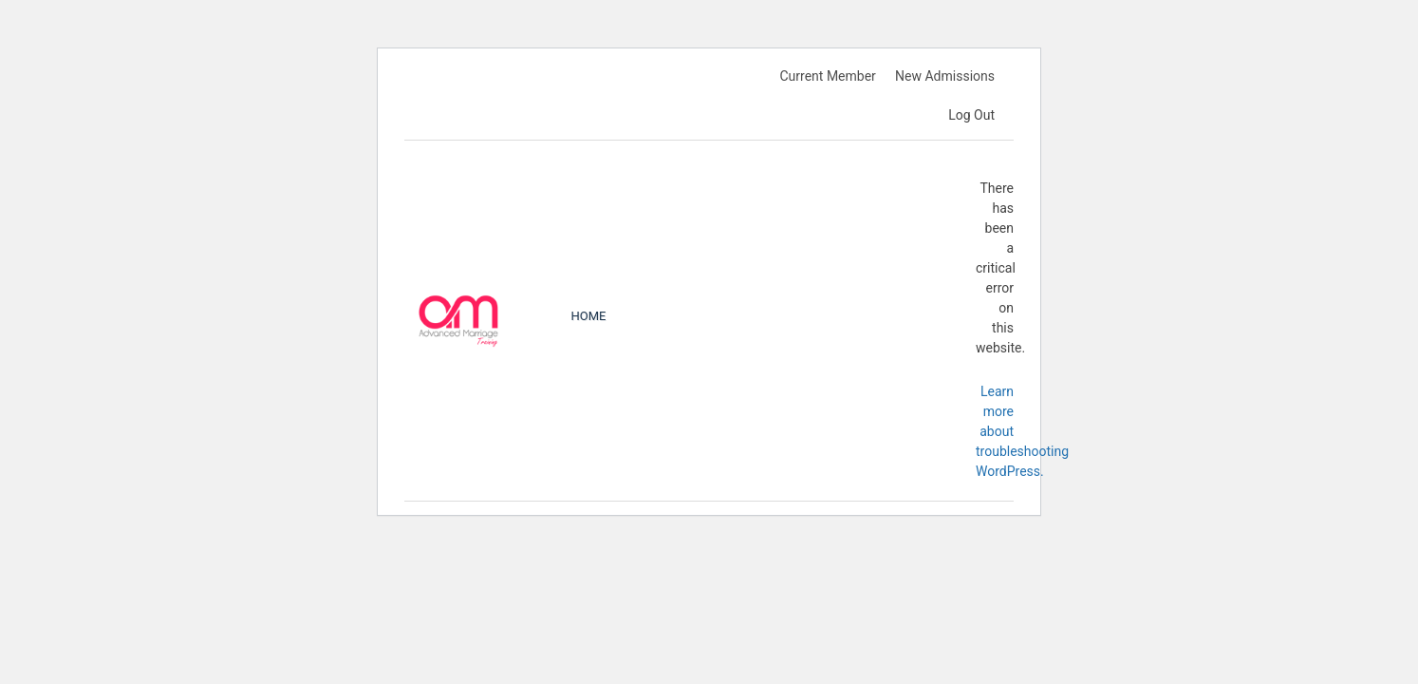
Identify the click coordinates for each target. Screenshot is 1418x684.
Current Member (827, 76)
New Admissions (945, 76)
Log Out (971, 115)
